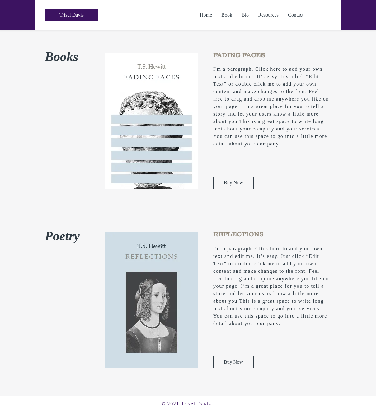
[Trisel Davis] (71, 15)
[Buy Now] (233, 183)
